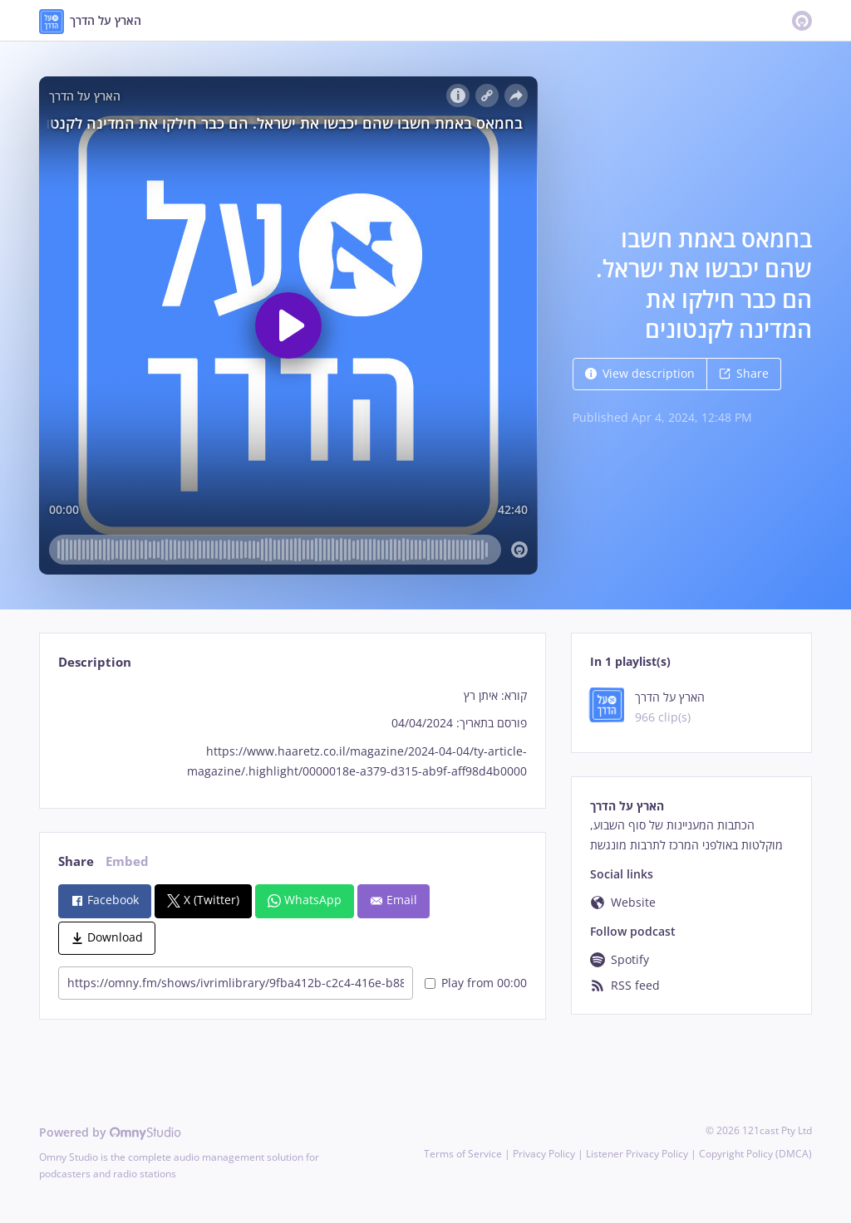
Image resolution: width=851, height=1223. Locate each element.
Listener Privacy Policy (637, 1154)
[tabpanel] (292, 733)
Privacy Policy (544, 1154)
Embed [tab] (127, 861)
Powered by (110, 1132)
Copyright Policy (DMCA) (755, 1154)
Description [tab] (94, 662)
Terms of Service (463, 1154)
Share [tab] (76, 861)
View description (640, 373)
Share (744, 373)
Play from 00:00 (476, 983)
